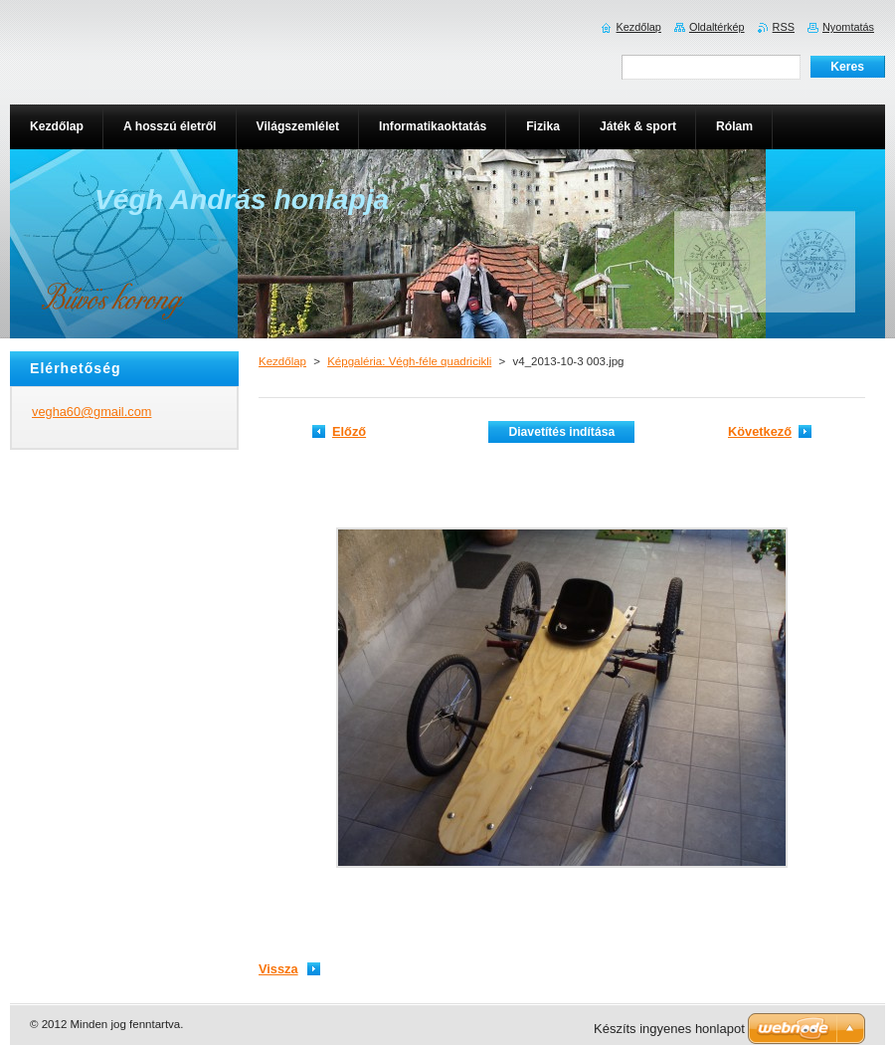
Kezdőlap (282, 361)
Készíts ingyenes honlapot (669, 1028)
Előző (349, 431)
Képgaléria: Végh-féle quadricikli (409, 361)
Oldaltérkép (717, 27)
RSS (784, 27)
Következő (760, 431)
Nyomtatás (848, 27)
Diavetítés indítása (561, 432)
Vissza (278, 968)
